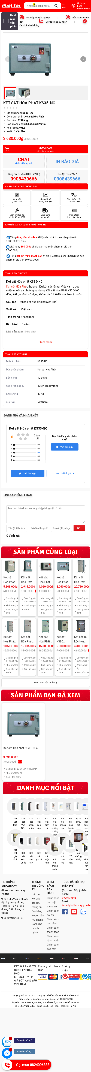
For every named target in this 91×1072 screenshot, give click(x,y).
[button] (83, 59)
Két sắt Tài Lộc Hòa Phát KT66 (80, 639)
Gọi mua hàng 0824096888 (80, 6)
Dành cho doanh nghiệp (37, 928)
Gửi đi (79, 529)
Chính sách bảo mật (53, 946)
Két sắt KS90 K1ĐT (60, 639)
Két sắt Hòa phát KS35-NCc (20, 748)
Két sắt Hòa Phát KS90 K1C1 (9, 580)
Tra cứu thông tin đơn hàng (37, 907)
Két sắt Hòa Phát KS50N (62, 580)
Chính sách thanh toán (53, 929)
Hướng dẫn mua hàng (38, 917)
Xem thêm (45, 342)
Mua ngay (43, 149)
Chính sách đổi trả (53, 912)
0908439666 (69, 897)
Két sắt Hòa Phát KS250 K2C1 (26, 639)
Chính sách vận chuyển (53, 938)
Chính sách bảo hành (53, 921)
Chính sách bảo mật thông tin (53, 902)
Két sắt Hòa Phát (16, 286)
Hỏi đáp (36, 898)
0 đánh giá (37, 437)
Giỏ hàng (36, 6)
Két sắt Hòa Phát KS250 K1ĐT (44, 639)
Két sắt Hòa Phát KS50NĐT (45, 580)
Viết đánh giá (65, 447)
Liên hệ (36, 894)
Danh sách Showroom (56, 6)
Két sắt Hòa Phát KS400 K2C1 (79, 580)
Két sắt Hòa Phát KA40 (26, 580)
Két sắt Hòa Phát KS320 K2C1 (9, 639)
